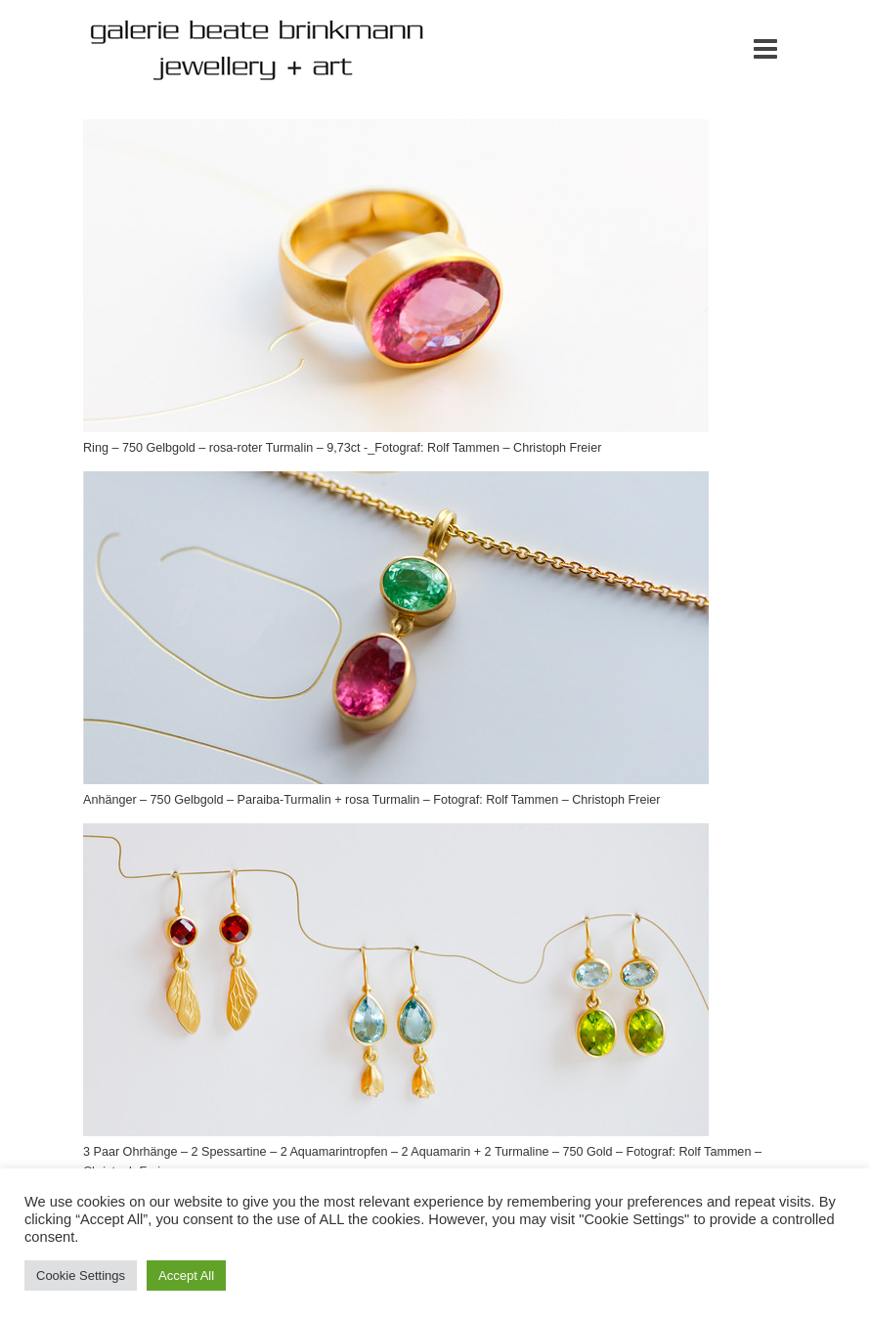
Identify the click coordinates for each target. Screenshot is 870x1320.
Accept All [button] (186, 1275)
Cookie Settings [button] (80, 1275)
